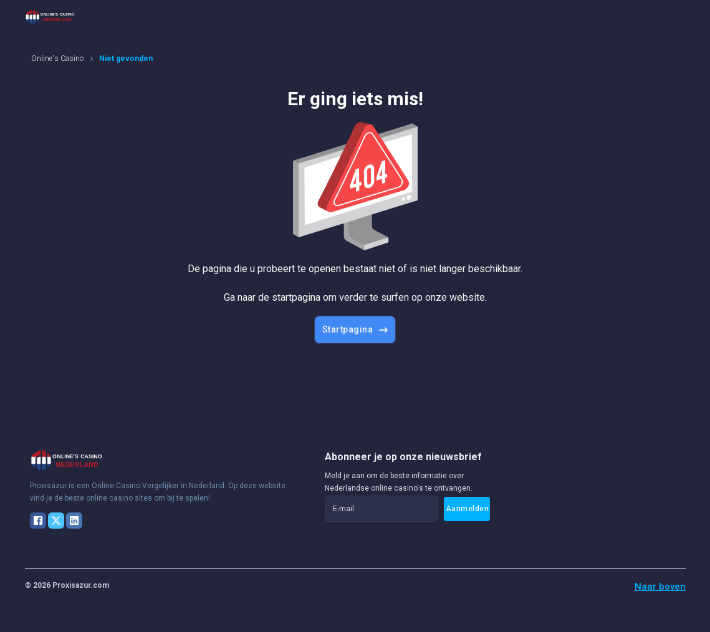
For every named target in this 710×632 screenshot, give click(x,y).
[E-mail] (381, 509)
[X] (56, 520)
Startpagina (355, 329)
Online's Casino (57, 58)
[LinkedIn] (74, 520)
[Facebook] (38, 520)
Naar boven (660, 586)
